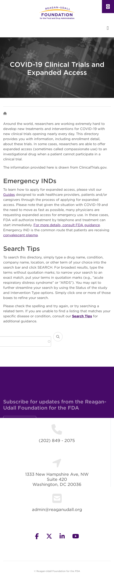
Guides (9, 194)
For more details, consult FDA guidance (66, 225)
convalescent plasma (20, 235)
